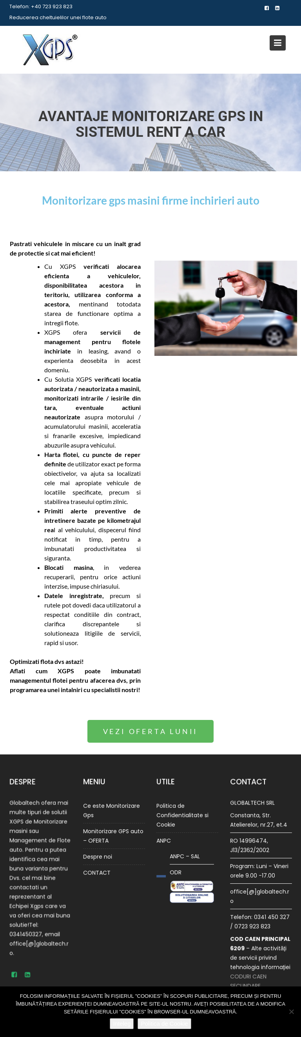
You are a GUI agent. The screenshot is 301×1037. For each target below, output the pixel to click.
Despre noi (98, 854)
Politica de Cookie (164, 1023)
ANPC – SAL (185, 854)
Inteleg (122, 1023)
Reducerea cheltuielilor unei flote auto (58, 17)
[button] (150, 731)
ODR (176, 869)
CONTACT (98, 868)
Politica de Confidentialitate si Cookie (183, 817)
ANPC (165, 840)
